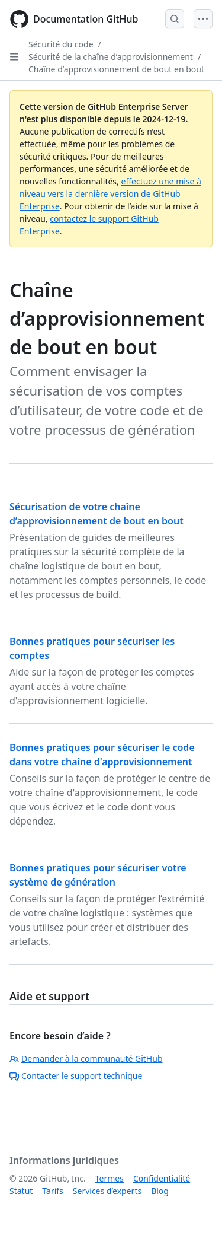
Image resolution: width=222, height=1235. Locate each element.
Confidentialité (161, 1178)
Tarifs (52, 1190)
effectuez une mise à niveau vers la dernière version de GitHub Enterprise (110, 194)
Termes (109, 1178)
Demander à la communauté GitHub (86, 1058)
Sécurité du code (61, 44)
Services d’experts (107, 1190)
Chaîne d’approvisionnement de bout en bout (116, 69)
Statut (21, 1190)
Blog (160, 1190)
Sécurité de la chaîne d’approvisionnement (110, 56)
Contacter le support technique (75, 1075)
